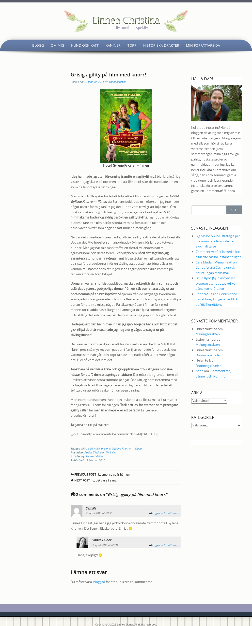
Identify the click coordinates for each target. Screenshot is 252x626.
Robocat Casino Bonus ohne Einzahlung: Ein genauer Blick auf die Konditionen (217, 299)
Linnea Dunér (101, 540)
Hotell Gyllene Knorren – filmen (123, 448)
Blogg (38, 45)
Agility (88, 452)
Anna (199, 371)
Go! (233, 210)
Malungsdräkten (208, 334)
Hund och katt (85, 45)
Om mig (57, 45)
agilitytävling (95, 448)
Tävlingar (98, 452)
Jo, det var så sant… (94, 480)
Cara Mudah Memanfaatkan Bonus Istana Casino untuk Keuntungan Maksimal (216, 267)
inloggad (99, 582)
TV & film (110, 452)
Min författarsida (203, 45)
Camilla (90, 508)
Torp (131, 45)
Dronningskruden (208, 355)
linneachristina (117, 81)
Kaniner (113, 45)
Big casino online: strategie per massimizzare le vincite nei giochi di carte (218, 241)
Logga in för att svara (165, 513)
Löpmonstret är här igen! (101, 474)
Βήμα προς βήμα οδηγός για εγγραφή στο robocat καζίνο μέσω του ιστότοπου (216, 283)
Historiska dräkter (161, 45)
